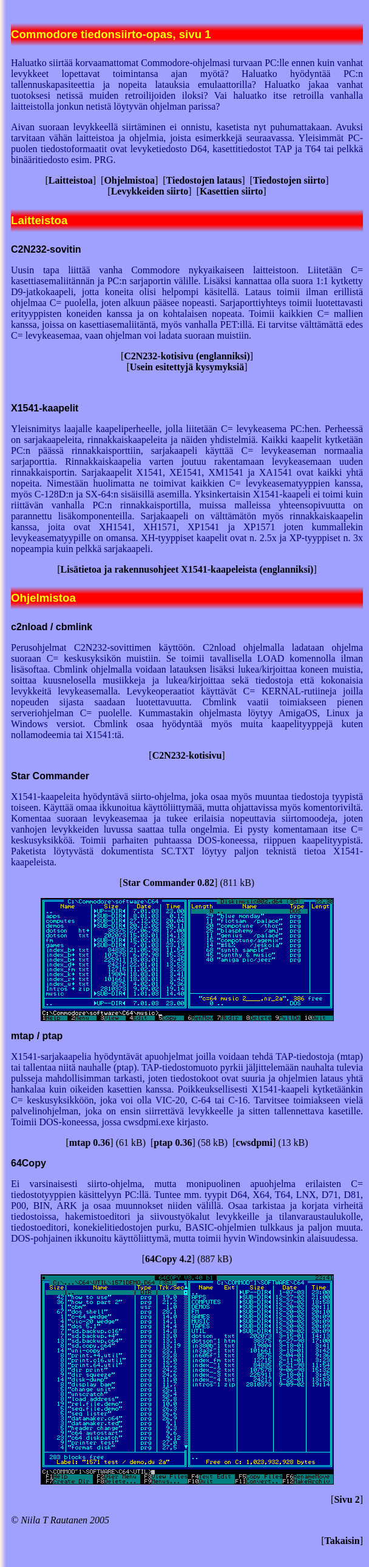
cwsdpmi (253, 1142)
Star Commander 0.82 (168, 882)
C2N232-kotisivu (187, 755)
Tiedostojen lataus (204, 180)
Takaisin (342, 1540)
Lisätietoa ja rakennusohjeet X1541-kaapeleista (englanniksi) (187, 569)
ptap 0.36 (173, 1142)
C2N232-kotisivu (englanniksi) (187, 356)
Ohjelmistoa (129, 180)
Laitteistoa (71, 180)
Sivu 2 (346, 1499)
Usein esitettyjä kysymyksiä (187, 367)
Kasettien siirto (231, 191)
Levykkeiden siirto (150, 191)
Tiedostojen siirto (289, 180)
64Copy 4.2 (168, 1259)
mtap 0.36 (89, 1142)
